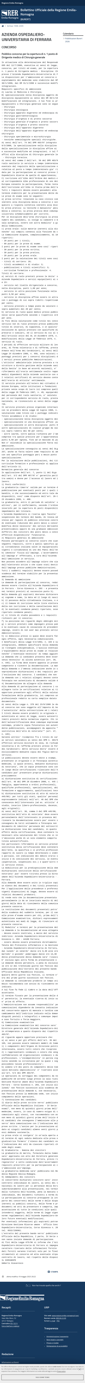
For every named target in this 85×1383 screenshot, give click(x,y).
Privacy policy (61, 1371)
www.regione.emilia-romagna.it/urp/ (65, 1315)
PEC (58, 1320)
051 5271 (14, 1323)
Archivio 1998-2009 (15, 26)
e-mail (52, 1320)
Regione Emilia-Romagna (12, 2)
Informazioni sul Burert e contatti (10, 1363)
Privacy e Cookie (52, 1342)
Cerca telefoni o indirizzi (10, 1326)
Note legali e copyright (54, 1339)
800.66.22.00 (61, 1318)
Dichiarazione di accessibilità (56, 1346)
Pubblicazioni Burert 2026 (73, 40)
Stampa (53, 1271)
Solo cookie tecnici (42, 1377)
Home (3, 26)
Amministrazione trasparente (57, 1336)
